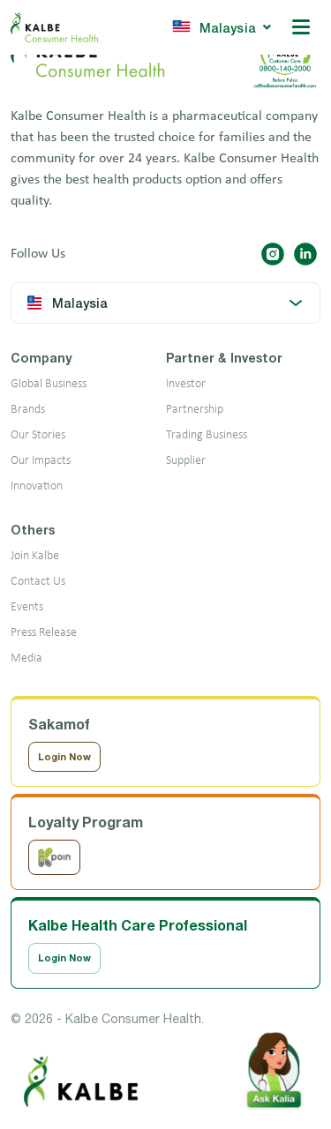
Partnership (194, 409)
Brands (28, 409)
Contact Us (38, 581)
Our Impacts (41, 460)
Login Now (64, 756)
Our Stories (38, 435)
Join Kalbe (35, 556)
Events (27, 607)
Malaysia (220, 27)
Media (26, 658)
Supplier (186, 460)
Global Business (49, 384)
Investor (186, 384)
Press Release (44, 632)
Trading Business (206, 435)
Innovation (37, 486)
